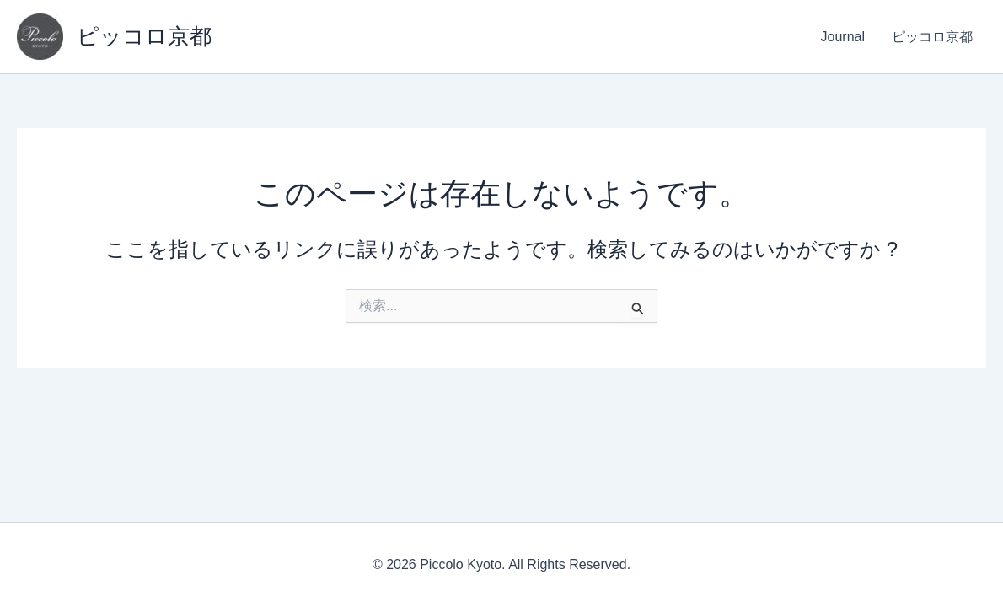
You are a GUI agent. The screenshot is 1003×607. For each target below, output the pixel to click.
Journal (843, 37)
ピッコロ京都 (144, 36)
